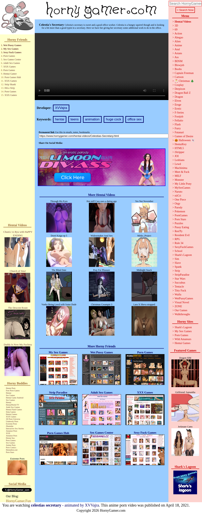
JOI (177, 156)
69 (176, 29)
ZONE (178, 306)
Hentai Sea (10, 438)
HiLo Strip (10, 88)
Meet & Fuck (182, 171)
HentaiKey (181, 144)
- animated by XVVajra (65, 505)
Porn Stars (10, 452)
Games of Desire (184, 136)
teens (74, 119)
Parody (178, 207)
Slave (178, 262)
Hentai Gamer (10, 73)
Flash (177, 124)
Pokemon (180, 211)
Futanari (179, 132)
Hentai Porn (10, 388)
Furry (178, 128)
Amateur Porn (11, 431)
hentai (59, 119)
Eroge (178, 104)
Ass (177, 57)
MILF (178, 175)
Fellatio (179, 120)
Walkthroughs (182, 314)
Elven (178, 100)
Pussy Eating (182, 227)
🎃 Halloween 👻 (185, 140)
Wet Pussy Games (12, 45)
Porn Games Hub (13, 77)
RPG (177, 239)
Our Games (181, 310)
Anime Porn (11, 445)
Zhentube (9, 426)
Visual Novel (182, 302)
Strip (177, 270)
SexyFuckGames (184, 247)
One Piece (180, 199)
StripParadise (182, 274)
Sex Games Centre (12, 59)
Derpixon (180, 88)
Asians (178, 53)
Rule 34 (179, 243)
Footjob (179, 116)
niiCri (178, 195)
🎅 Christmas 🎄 (184, 80)
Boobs (178, 69)
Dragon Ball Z (183, 92)
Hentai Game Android (14, 398)
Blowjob (179, 65)
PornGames (181, 215)
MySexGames (182, 187)
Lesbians (179, 160)
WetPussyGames (184, 298)
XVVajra (61, 108)
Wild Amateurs (183, 339)
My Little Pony (183, 183)
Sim (177, 258)
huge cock (113, 119)
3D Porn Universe (13, 419)
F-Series (179, 112)
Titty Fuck (180, 290)
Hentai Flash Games (14, 409)
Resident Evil (182, 235)
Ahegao (179, 37)
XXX (8, 433)
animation (92, 119)
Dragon (179, 96)
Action (178, 33)
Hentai (8, 393)
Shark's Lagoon (183, 254)
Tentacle (179, 286)
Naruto (178, 191)
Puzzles (179, 223)
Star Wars (180, 278)
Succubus (180, 282)
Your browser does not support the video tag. (101, 66)
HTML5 (179, 148)
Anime (178, 45)
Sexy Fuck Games (12, 52)
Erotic (178, 108)
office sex (135, 119)
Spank (178, 266)
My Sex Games (11, 48)
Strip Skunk (10, 84)
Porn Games (9, 56)
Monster (179, 179)
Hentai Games (11, 414)
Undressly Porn (12, 421)
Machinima (181, 167)
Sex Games (10, 395)
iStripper (179, 152)
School (178, 251)
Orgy (177, 203)
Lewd (178, 164)
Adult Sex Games (11, 63)
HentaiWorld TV (12, 405)
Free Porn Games (13, 390)
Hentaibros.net (12, 450)
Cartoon (179, 77)
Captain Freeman (184, 73)
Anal (177, 49)
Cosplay (179, 84)
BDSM (178, 61)
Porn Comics (11, 447)
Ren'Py (178, 231)
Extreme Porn (11, 424)
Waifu (178, 294)
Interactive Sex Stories (15, 428)
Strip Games (11, 412)
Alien (178, 41)
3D (176, 25)
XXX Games (9, 66)
